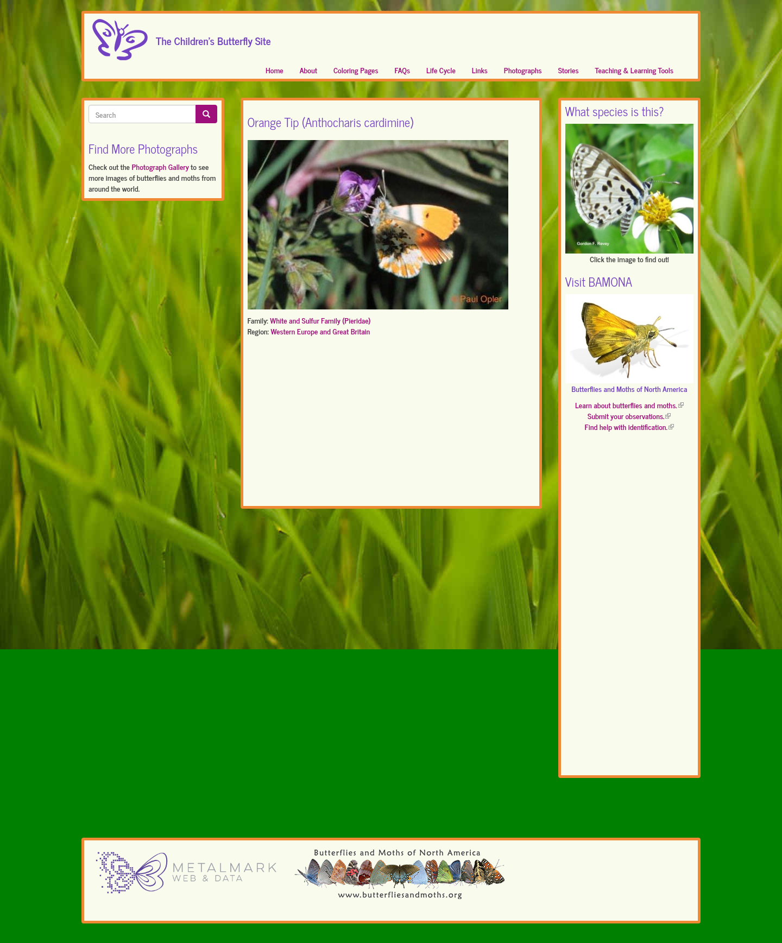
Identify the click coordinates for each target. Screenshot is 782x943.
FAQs (403, 70)
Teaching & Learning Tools (634, 70)
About (308, 70)
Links (480, 70)
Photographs (523, 70)
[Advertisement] (391, 423)
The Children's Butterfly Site (213, 37)
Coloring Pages (356, 70)
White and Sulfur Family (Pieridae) (320, 320)
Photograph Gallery (159, 166)
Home (274, 70)
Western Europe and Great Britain (320, 331)
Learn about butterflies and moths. (629, 404)
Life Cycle (441, 70)
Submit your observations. (629, 415)
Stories (568, 70)
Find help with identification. (629, 426)
